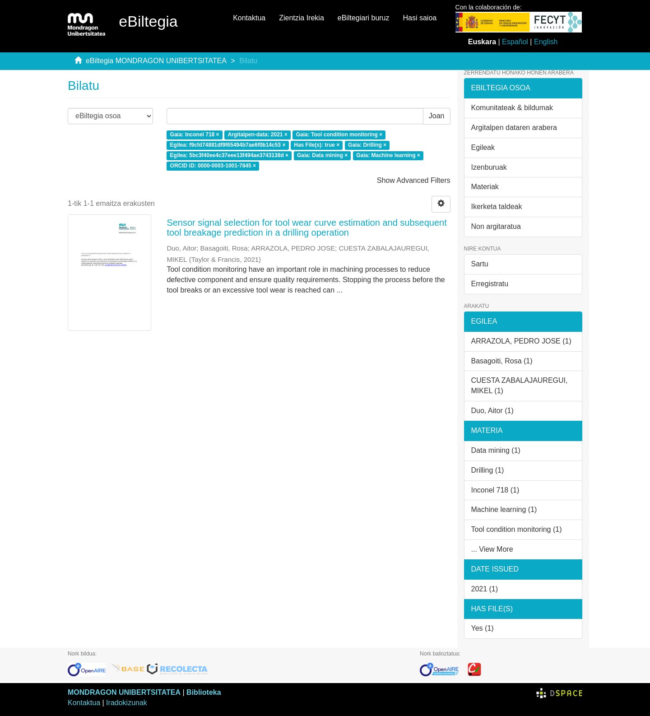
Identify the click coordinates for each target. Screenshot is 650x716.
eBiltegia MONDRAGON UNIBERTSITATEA (156, 61)
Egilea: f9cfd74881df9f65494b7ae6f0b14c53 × (228, 145)
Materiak (485, 187)
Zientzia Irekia (301, 18)
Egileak (483, 147)
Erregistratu (490, 284)
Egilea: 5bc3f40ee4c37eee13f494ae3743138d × (229, 155)
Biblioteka (203, 692)
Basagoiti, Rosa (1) (502, 361)
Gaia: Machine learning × (388, 155)
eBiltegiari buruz (364, 18)
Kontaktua (249, 18)
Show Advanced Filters (413, 180)
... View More (492, 549)
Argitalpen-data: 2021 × (257, 135)
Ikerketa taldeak (496, 206)
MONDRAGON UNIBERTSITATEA (124, 692)
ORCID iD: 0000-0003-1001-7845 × (213, 166)
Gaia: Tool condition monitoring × (339, 135)
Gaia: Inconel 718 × (194, 135)
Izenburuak (489, 167)
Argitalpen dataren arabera (514, 127)
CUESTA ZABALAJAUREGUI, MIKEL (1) (519, 386)
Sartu (479, 264)
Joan (437, 116)
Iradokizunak (126, 703)
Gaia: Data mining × (322, 155)
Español (515, 42)
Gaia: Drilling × (367, 145)
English (545, 42)
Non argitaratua (496, 226)
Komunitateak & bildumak (512, 108)
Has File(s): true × (316, 145)
